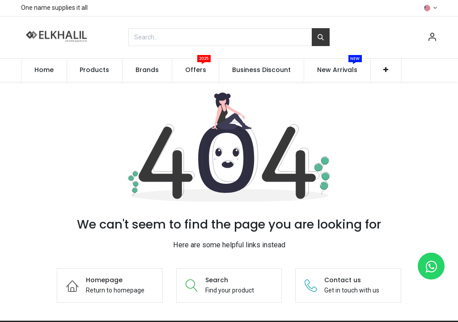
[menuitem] (44, 70)
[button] (386, 70)
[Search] (321, 37)
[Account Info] (432, 38)
